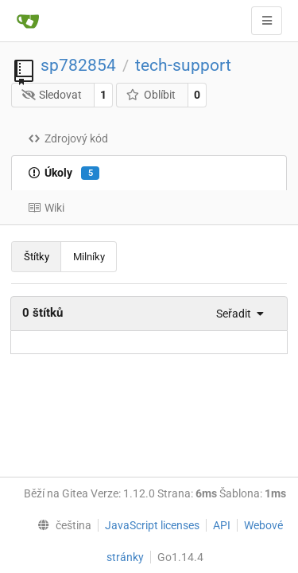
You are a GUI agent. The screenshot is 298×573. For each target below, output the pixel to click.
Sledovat (52, 94)
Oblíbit (151, 94)
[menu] (235, 313)
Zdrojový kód (68, 138)
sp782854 (78, 65)
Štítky (36, 257)
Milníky (89, 257)
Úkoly (63, 173)
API (221, 525)
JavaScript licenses (152, 525)
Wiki (46, 207)
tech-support (183, 65)
